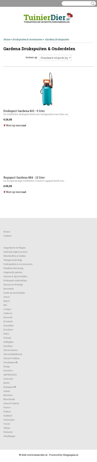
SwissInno (9, 419)
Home (6, 39)
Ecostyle (8, 321)
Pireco (7, 407)
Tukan (6, 427)
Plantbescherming (13, 268)
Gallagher (8, 341)
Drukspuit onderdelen (15, 280)
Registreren (21, 25)
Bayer (6, 300)
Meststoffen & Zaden (14, 255)
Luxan (6, 391)
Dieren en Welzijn (13, 284)
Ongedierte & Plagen (14, 247)
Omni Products (11, 403)
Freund (7, 337)
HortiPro (8, 370)
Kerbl (6, 382)
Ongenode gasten (12, 272)
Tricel (6, 423)
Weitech (7, 431)
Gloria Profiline (11, 358)
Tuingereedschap (12, 259)
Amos (6, 296)
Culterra (7, 313)
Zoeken (92, 3)
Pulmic (7, 411)
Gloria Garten (10, 350)
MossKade (9, 399)
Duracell (7, 317)
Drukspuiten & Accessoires (27, 39)
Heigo (6, 366)
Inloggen (8, 25)
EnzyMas (8, 325)
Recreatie (8, 288)
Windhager (9, 436)
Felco (6, 333)
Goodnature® (10, 362)
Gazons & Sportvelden (15, 276)
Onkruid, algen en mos (15, 251)
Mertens (8, 395)
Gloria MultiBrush (12, 354)
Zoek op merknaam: (14, 292)
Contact (7, 235)
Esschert (8, 329)
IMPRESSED (10, 374)
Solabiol (7, 415)
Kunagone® (9, 386)
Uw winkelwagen (82, 25)
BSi (5, 305)
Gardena (7, 345)
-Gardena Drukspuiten (56, 39)
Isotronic (8, 378)
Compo (7, 309)
